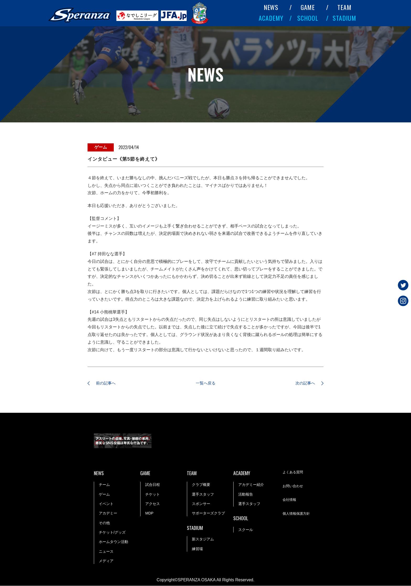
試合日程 (152, 485)
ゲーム (104, 494)
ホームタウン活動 (113, 542)
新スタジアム (203, 540)
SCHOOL (307, 18)
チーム (104, 485)
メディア (106, 561)
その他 (104, 523)
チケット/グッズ (112, 532)
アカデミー (108, 513)
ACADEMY (271, 18)
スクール (245, 530)
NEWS (271, 7)
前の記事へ (107, 383)
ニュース (106, 552)
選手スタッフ (203, 494)
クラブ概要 (201, 485)
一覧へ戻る (205, 383)
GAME (308, 7)
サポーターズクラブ (208, 513)
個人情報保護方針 (297, 514)
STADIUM (344, 18)
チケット (152, 494)
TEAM (344, 7)
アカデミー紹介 (251, 485)
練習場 (197, 549)
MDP (149, 513)
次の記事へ (303, 383)
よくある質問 (294, 472)
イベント (106, 504)
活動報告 (245, 494)
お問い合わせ (294, 486)
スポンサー (201, 504)
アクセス (152, 504)
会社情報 (290, 500)
